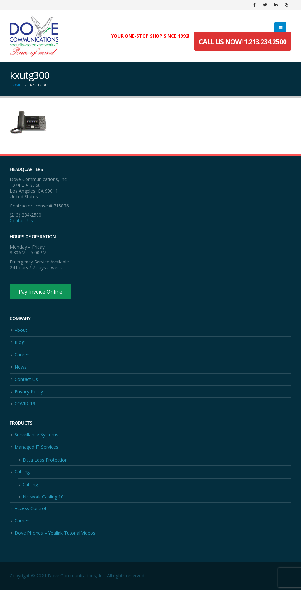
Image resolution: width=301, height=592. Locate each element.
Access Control (30, 510)
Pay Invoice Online (41, 291)
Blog (19, 343)
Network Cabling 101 (44, 498)
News (21, 367)
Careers (23, 355)
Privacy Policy (29, 392)
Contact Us (21, 221)
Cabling (22, 473)
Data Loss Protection (45, 461)
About (21, 330)
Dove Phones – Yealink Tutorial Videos (55, 535)
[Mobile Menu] (280, 27)
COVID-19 (25, 405)
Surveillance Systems (36, 436)
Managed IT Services (36, 448)
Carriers (23, 522)
